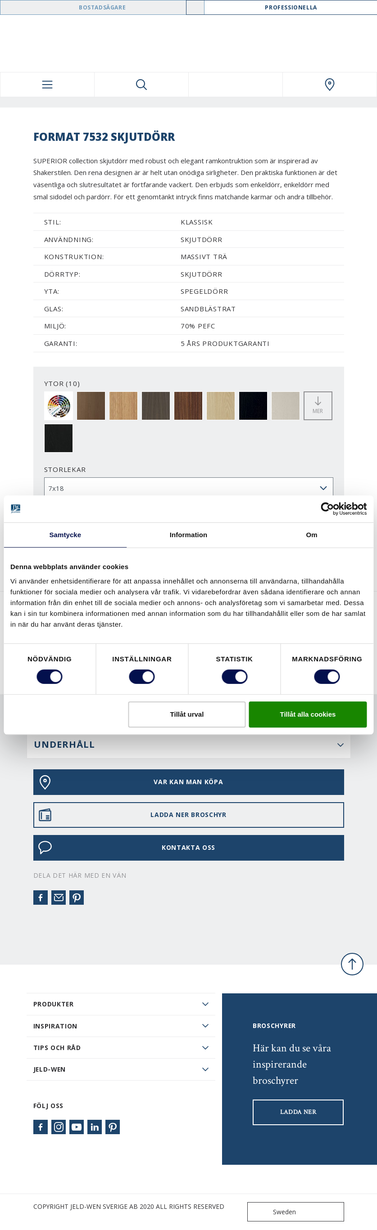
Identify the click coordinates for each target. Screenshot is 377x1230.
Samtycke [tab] (65, 535)
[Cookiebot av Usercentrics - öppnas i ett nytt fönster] (327, 509)
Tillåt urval (187, 714)
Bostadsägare (102, 7)
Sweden (273, 1211)
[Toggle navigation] (47, 84)
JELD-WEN (49, 1069)
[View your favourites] (235, 84)
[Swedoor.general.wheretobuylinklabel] (329, 84)
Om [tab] (312, 535)
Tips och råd (57, 1047)
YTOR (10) (62, 383)
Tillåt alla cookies (308, 714)
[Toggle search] (141, 84)
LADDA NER (298, 1112)
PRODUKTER (53, 1004)
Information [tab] (189, 535)
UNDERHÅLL (64, 744)
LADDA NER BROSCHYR (132, 815)
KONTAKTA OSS (127, 847)
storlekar (65, 469)
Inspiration (55, 1026)
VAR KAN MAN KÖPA (130, 782)
